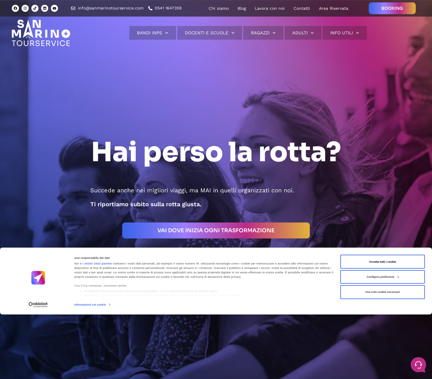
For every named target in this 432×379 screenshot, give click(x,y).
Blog (242, 8)
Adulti (303, 33)
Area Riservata (333, 8)
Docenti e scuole (210, 33)
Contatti (302, 8)
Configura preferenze (383, 341)
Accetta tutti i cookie (382, 326)
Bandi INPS (152, 33)
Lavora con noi (270, 8)
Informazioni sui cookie (90, 369)
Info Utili (344, 33)
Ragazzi (263, 33)
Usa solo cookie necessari (382, 356)
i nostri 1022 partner (97, 328)
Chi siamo (219, 8)
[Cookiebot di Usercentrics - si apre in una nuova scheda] (38, 369)
